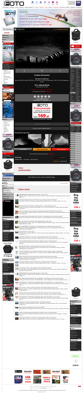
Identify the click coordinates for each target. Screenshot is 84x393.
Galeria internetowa (75, 210)
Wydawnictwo (6, 151)
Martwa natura (78, 68)
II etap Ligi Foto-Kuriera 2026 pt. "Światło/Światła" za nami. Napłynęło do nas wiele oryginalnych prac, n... (44, 279)
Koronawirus (72, 91)
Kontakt (55, 386)
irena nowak (73, 310)
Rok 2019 (73, 146)
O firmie (5, 180)
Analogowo (12, 7)
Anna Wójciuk (5, 278)
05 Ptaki (72, 131)
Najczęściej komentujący (6, 260)
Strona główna (6, 7)
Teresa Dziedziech (6, 224)
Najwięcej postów (7, 217)
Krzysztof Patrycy (6, 226)
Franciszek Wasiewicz (74, 247)
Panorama (77, 76)
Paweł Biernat (73, 312)
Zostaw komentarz (61, 149)
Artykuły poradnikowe (7, 71)
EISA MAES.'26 (78, 131)
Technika (77, 92)
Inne (4, 74)
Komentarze (23, 149)
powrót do (61, 29)
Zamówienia (78, 7)
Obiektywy (21, 7)
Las (71, 95)
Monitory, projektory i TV (30, 7)
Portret (77, 78)
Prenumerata (62, 7)
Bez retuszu (72, 77)
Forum (5, 39)
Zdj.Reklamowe (78, 96)
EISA (5, 175)
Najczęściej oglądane (75, 186)
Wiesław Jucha (5, 265)
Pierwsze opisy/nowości (7, 77)
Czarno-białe (72, 78)
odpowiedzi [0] (63, 161)
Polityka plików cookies (41, 391)
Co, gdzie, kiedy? (6, 125)
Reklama (68, 7)
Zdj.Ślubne (77, 97)
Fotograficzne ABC (6, 73)
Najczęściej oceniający (76, 325)
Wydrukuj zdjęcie (7, 43)
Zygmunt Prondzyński (6, 267)
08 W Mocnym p (78, 129)
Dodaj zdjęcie (73, 212)
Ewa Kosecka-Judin (74, 307)
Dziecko (72, 81)
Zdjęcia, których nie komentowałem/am (74, 222)
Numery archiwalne (6, 66)
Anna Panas (73, 320)
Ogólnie (5, 219)
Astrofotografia (72, 76)
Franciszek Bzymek (6, 280)
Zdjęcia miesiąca (74, 190)
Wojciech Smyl (5, 237)
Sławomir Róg (73, 319)
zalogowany (48, 91)
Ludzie (71, 97)
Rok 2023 (73, 137)
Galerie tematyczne (75, 67)
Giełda (5, 188)
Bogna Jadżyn (5, 270)
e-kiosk (46, 7)
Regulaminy (72, 7)
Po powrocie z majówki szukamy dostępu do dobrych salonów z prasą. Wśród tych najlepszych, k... (43, 294)
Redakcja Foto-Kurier (6, 221)
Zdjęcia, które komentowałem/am (76, 224)
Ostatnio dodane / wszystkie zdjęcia (74, 217)
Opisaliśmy (5, 85)
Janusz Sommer (6, 222)
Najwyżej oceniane (74, 184)
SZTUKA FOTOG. (78, 91)
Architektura (72, 73)
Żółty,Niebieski (78, 100)
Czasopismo (41, 7)
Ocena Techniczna (74, 332)
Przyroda (77, 81)
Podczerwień (78, 77)
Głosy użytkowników (42, 149)
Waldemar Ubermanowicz (75, 323)
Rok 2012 (73, 161)
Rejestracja (6, 35)
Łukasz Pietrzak (5, 227)
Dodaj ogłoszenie (7, 192)
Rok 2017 (73, 150)
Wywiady (5, 83)
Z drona (77, 95)
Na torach (77, 73)
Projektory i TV (6, 131)
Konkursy (5, 127)
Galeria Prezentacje (8, 173)
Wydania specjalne (6, 155)
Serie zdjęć (73, 103)
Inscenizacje (72, 87)
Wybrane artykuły (6, 68)
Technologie (5, 79)
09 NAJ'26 (77, 130)
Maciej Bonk (44, 85)
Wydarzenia (5, 82)
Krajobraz (72, 92)
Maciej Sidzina (5, 239)
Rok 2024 (73, 135)
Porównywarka (56, 7)
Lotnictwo (72, 96)
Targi (4, 132)
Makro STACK (72, 101)
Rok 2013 (73, 159)
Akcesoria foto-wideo (7, 121)
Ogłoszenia (44, 386)
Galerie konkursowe (75, 123)
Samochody (77, 86)
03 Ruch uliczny (73, 129)
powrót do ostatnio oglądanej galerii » (42, 128)
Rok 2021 (73, 142)
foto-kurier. (42, 388)
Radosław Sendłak (74, 308)
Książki (4, 157)
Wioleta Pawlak (73, 342)
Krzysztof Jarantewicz (74, 317)
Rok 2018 (73, 148)
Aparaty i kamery (6, 124)
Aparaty (16, 7)
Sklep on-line (6, 196)
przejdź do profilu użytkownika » (42, 124)
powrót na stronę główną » (64, 183)
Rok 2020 (73, 144)
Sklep (5, 194)
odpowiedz (56, 161)
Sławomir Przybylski (74, 251)
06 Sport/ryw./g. (78, 126)
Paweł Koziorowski (74, 246)
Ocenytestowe (6, 183)
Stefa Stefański (5, 234)
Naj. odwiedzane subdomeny (74, 301)
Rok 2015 (73, 155)
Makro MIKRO (72, 100)
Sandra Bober (5, 236)
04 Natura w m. (73, 130)
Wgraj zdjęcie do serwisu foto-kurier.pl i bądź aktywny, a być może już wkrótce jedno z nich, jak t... (42, 238)
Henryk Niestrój (73, 252)
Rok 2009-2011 (74, 163)
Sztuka (77, 90)
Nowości (5, 119)
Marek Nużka (5, 277)
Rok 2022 (73, 140)
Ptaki (77, 82)
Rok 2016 (73, 152)
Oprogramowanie (6, 76)
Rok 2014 (73, 157)
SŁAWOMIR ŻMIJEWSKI (7, 282)
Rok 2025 (73, 133)
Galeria (50, 7)
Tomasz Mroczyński (74, 322)
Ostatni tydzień (7, 230)
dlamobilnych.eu (7, 41)
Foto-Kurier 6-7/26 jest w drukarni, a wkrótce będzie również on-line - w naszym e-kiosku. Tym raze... (43, 201)
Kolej (71, 90)
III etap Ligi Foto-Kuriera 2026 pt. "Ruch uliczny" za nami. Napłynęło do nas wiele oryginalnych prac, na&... (44, 218)
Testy (37, 7)
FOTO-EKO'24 (72, 82)
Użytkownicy (6, 37)
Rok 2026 (73, 125)
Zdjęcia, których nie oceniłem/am (76, 219)
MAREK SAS (73, 249)
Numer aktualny (6, 64)
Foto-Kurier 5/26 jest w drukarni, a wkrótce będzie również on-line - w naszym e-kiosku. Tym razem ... (43, 263)
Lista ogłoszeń (7, 190)
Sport (77, 87)
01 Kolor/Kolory (73, 126)
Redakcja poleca (74, 188)
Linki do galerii (7, 178)
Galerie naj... (73, 182)
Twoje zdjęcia (73, 214)
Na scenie (77, 72)
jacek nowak (5, 264)
